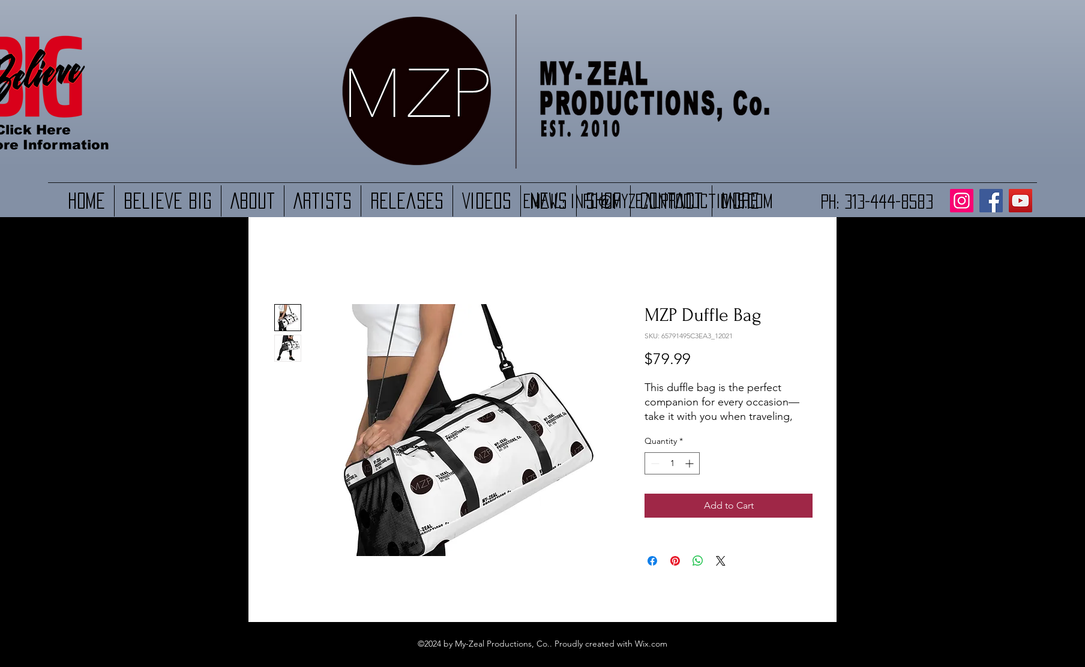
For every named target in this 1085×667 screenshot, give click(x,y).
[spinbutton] (672, 463)
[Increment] (690, 463)
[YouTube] (1020, 200)
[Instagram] (961, 200)
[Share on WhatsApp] (698, 561)
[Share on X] (721, 561)
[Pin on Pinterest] (675, 561)
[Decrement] (653, 463)
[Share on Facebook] (652, 561)
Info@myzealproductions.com (671, 201)
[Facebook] (991, 200)
